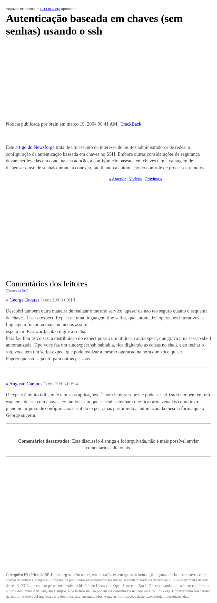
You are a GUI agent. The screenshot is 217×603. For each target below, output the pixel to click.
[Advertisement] (108, 80)
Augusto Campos (25, 383)
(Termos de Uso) (17, 290)
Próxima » (153, 179)
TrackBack (131, 124)
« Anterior (117, 179)
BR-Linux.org (50, 9)
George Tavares (24, 300)
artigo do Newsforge (35, 147)
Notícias (135, 179)
